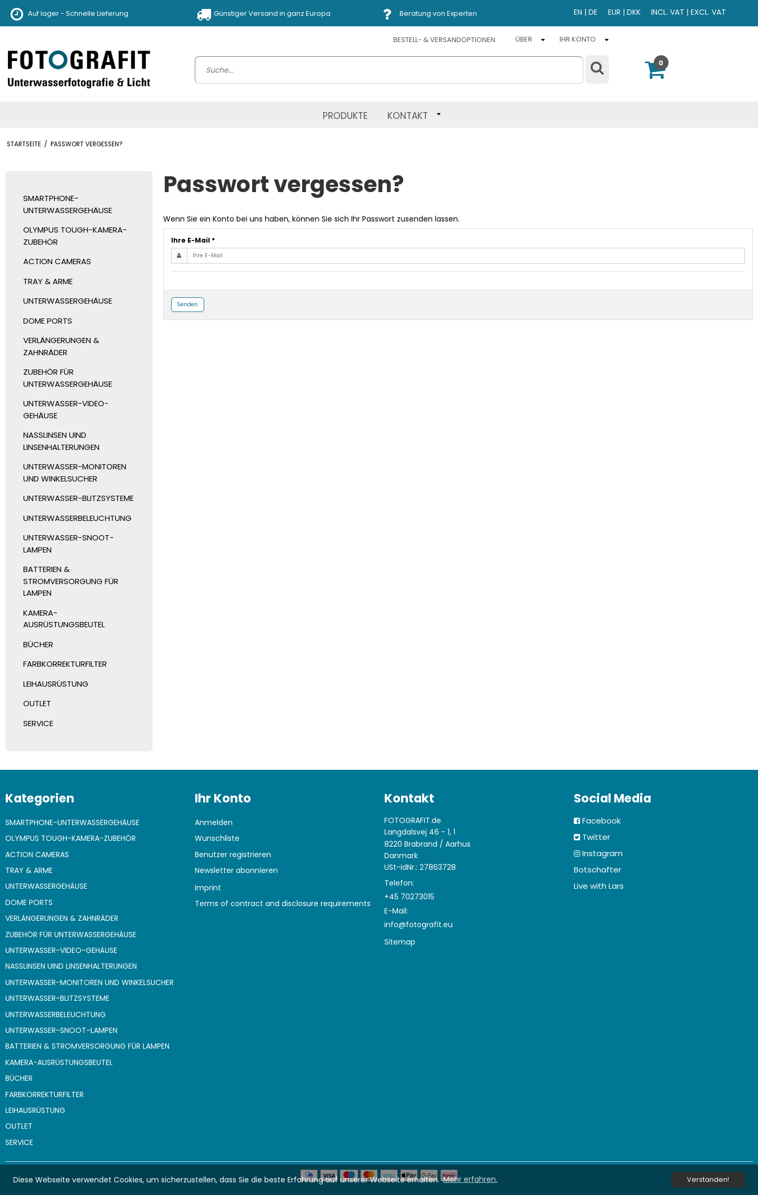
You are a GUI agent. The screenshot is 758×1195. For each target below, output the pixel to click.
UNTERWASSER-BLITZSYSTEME (78, 498)
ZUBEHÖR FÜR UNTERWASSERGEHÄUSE (67, 377)
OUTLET (37, 703)
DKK (634, 12)
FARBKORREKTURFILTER (65, 663)
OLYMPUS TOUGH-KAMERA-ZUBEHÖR (75, 235)
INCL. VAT (667, 12)
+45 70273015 (409, 896)
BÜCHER (38, 644)
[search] (389, 70)
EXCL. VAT (708, 12)
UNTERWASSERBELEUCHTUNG (77, 518)
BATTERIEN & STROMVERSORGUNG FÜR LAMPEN (70, 581)
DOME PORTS (47, 320)
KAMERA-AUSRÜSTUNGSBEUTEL (64, 618)
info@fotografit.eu (418, 924)
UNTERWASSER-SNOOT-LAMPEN (68, 543)
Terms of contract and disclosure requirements (283, 903)
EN (578, 12)
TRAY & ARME (48, 281)
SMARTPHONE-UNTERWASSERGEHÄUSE (67, 204)
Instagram (602, 853)
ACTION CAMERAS (57, 261)
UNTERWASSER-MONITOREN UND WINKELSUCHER (74, 472)
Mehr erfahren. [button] (470, 1179)
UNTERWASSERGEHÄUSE (67, 300)
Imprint (208, 887)
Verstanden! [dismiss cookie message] (708, 1179)
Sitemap (399, 942)
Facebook (601, 820)
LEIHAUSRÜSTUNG (55, 683)
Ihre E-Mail (193, 240)
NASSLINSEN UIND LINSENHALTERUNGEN (61, 441)
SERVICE (38, 723)
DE (593, 12)
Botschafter (597, 869)
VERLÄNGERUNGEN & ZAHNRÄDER (61, 346)
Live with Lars (599, 885)
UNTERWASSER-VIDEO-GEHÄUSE (65, 409)
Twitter (596, 836)
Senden (187, 304)
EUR (614, 12)
